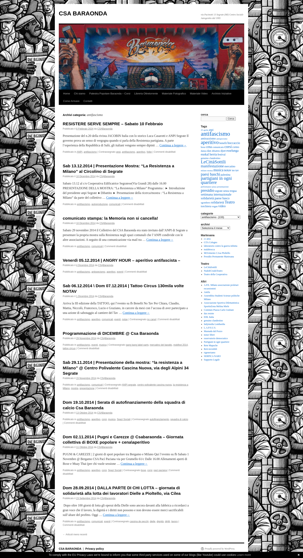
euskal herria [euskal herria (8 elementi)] (209, 154)
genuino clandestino (213, 320)
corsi (104, 419)
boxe (143, 470)
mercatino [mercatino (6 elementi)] (229, 166)
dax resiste (209, 313)
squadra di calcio (179, 419)
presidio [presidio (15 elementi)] (207, 190)
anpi (118, 152)
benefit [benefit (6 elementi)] (223, 143)
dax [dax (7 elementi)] (209, 150)
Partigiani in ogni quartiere (216, 342)
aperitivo (140, 152)
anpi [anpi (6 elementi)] (211, 129)
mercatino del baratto (161, 344)
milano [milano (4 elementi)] (204, 170)
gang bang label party (137, 344)
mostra (74, 388)
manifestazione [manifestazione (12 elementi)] (212, 166)
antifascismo (90, 152)
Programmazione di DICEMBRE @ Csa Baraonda (111, 333)
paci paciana (160, 470)
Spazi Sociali (123, 419)
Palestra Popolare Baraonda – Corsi (109, 93)
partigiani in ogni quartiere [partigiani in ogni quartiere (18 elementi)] (216, 180)
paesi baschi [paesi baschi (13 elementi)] (210, 174)
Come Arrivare (71, 101)
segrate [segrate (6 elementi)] (219, 190)
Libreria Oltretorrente (146, 93)
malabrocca (209, 249)
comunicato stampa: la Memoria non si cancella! (110, 218)
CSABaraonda (105, 128)
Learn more (244, 554)
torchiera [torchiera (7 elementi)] (206, 206)
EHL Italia (209, 317)
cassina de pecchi (139, 521)
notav (125, 319)
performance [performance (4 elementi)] (206, 187)
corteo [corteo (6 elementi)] (235, 147)
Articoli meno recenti (75, 534)
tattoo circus (69, 348)
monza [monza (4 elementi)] (210, 170)
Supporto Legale (212, 359)
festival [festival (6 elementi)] (222, 154)
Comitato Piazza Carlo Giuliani (219, 310)
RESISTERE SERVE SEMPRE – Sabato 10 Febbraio (113, 123)
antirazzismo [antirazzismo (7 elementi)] (208, 138)
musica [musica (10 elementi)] (218, 170)
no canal (151, 319)
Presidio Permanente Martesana (219, 256)
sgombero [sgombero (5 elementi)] (205, 202)
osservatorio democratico (216, 338)
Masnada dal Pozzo (213, 331)
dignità (160, 521)
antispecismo (98, 271)
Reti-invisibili (210, 349)
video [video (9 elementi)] (222, 206)
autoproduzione (99, 204)
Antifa (207, 292)
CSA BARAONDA (83, 13)
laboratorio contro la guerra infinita (220, 246)
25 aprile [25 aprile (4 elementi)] (204, 130)
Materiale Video (199, 93)
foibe (149, 152)
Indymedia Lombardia (214, 324)
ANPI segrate (129, 384)
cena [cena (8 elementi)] (209, 147)
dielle (152, 521)
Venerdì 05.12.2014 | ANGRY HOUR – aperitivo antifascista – (121, 260)
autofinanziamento (159, 419)
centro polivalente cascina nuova (154, 384)
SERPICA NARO (212, 356)
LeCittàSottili (210, 267)
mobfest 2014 (180, 344)
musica (103, 344)
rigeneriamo (209, 352)
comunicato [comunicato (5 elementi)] (218, 147)
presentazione (86, 388)
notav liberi (209, 334)
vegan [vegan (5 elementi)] (215, 206)
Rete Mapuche (211, 345)
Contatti (87, 101)
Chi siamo (79, 93)
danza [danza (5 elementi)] (204, 151)
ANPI (79, 152)
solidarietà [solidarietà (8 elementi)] (217, 202)
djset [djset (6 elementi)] (223, 150)
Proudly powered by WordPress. (220, 548)
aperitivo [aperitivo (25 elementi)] (210, 142)
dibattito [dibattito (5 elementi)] (216, 151)
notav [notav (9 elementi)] (227, 170)
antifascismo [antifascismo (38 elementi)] (215, 134)
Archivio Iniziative (221, 93)
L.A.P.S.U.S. (210, 327)
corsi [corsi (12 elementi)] (228, 147)
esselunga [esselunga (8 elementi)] (232, 150)
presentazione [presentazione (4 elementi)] (223, 187)
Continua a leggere (173, 145)
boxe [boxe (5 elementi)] (203, 147)
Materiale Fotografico (174, 93)
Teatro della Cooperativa (215, 274)
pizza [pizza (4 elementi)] (214, 187)
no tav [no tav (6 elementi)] (235, 170)
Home (66, 93)
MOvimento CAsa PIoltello (217, 253)
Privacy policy (94, 548)
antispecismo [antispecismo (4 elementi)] (221, 139)
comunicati (114, 204)
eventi (120, 271)
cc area (207, 238)
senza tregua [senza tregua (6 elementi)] (230, 190)
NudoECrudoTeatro (213, 270)
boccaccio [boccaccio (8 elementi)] (233, 143)
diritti (167, 521)
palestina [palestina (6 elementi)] (225, 174)
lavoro (174, 521)
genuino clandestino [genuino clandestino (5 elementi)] (210, 158)
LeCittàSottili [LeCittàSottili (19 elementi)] (213, 161)
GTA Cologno (210, 242)
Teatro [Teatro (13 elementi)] (230, 202)
